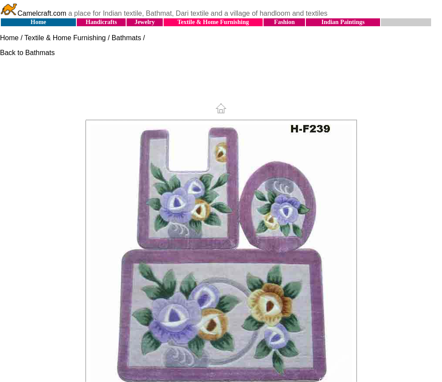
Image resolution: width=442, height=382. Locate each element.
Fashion (284, 22)
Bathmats (126, 38)
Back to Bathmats (27, 52)
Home (38, 22)
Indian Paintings (342, 22)
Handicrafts (101, 22)
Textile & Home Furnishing (213, 22)
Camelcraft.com (33, 13)
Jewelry (144, 22)
